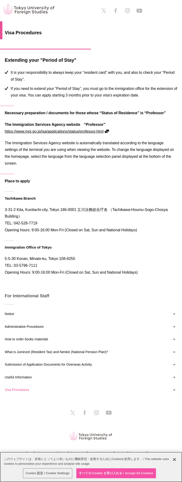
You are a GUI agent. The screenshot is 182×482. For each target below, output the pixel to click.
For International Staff (27, 296)
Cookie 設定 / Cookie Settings (48, 473)
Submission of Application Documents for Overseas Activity (48, 364)
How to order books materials (26, 339)
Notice (9, 314)
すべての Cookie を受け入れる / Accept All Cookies (116, 473)
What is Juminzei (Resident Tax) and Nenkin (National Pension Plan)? (56, 352)
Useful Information (18, 377)
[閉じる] (174, 459)
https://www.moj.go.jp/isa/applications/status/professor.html (54, 131)
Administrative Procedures (24, 327)
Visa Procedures (17, 390)
